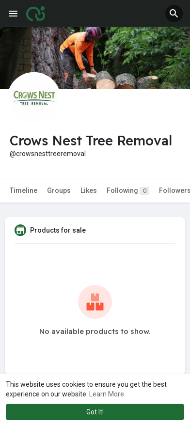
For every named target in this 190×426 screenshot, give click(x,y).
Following (128, 191)
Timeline (23, 190)
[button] (174, 13)
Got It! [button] (95, 412)
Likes (88, 190)
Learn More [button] (106, 394)
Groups (59, 190)
